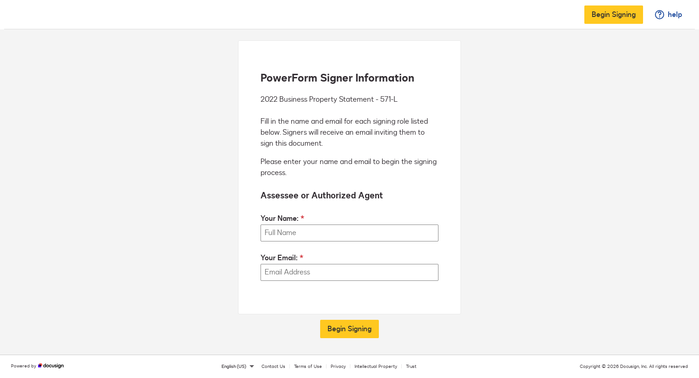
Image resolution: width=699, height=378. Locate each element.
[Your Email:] (349, 272)
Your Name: (280, 218)
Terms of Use (308, 366)
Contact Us (273, 366)
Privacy (338, 366)
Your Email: (279, 258)
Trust (411, 366)
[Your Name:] (349, 233)
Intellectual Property (376, 366)
